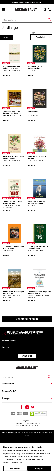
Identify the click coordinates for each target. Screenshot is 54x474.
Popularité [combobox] (40, 37)
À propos (6, 398)
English (26, 421)
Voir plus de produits (27, 319)
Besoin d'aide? (9, 391)
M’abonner (27, 356)
